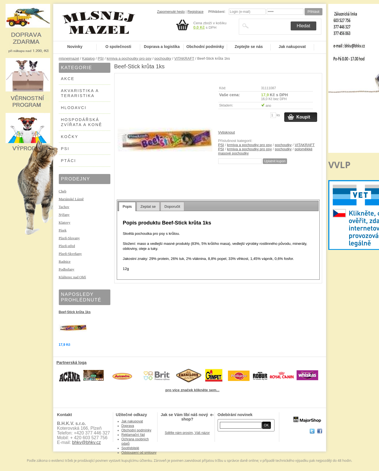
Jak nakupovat (292, 46)
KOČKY (69, 136)
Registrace (195, 12)
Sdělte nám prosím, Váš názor (187, 433)
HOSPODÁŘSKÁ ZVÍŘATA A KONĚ (81, 122)
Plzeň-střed (67, 246)
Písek (63, 230)
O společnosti (118, 46)
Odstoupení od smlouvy (139, 453)
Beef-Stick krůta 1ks (75, 312)
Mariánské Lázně (71, 199)
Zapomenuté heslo (171, 12)
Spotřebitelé (130, 448)
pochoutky (162, 58)
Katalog (88, 58)
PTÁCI (68, 160)
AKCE (68, 78)
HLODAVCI (74, 107)
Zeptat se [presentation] (148, 206)
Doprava (128, 426)
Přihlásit (313, 12)
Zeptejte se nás (249, 46)
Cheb (62, 191)
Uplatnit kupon (275, 161)
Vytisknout (226, 132)
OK (266, 425)
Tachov (64, 207)
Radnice (65, 261)
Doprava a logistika (161, 46)
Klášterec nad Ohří (72, 277)
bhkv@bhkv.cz (86, 442)
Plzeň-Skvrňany (70, 254)
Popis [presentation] (127, 206)
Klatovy (65, 222)
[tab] (127, 206)
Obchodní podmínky (205, 46)
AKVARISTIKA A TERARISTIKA (80, 93)
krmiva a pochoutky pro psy (129, 58)
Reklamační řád (133, 435)
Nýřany (64, 214)
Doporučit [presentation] (172, 206)
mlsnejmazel (69, 58)
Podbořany (66, 269)
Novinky (74, 46)
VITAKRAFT (184, 58)
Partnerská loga (72, 362)
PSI (101, 58)
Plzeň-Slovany (69, 238)
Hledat (303, 25)
